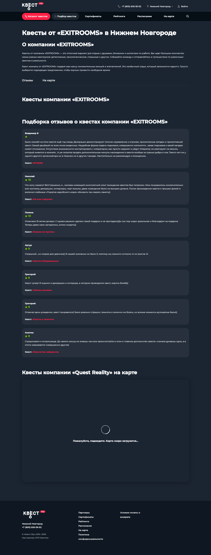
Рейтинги (119, 16)
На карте (169, 16)
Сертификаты (93, 16)
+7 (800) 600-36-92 (31, 527)
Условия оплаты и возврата (130, 514)
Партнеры (84, 512)
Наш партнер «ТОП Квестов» (35, 538)
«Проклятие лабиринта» (45, 352)
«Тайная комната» (42, 290)
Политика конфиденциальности (90, 536)
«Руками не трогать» (43, 232)
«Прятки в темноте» (43, 319)
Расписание (144, 16)
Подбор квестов (65, 16)
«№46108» (37, 163)
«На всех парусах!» (42, 199)
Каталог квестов (36, 16)
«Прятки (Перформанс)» (45, 261)
